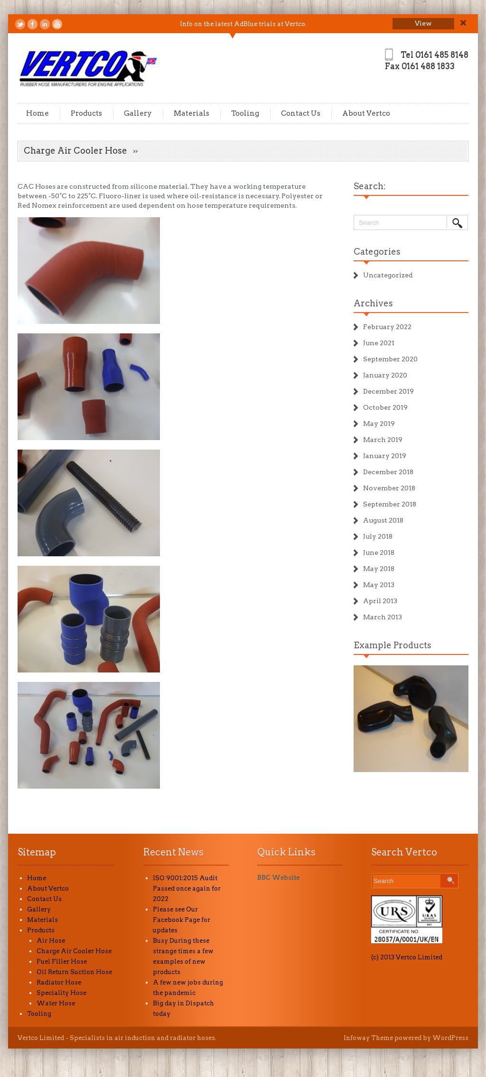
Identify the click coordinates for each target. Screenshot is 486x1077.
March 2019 (382, 439)
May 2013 (378, 585)
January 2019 (384, 456)
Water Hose (56, 1003)
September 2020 (390, 359)
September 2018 (389, 504)
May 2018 (378, 568)
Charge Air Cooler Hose (74, 951)
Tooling (245, 113)
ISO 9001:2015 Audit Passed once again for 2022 (187, 888)
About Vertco (366, 113)
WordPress (450, 1037)
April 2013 (380, 601)
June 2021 (378, 343)
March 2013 (382, 617)
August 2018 (383, 520)
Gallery (138, 113)
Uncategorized (388, 275)
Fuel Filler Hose (62, 961)
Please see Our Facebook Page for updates (181, 920)
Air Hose (51, 940)
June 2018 (378, 552)
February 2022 (387, 327)
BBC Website (278, 877)
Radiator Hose (59, 982)
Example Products (392, 645)
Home (37, 113)
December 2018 (388, 472)
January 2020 (385, 375)
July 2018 (378, 536)
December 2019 (388, 391)
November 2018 (389, 488)
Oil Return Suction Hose (74, 972)
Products (86, 113)
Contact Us (300, 113)
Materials (191, 113)
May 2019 (379, 423)
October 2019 (385, 407)
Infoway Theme (368, 1037)
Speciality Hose (61, 992)
